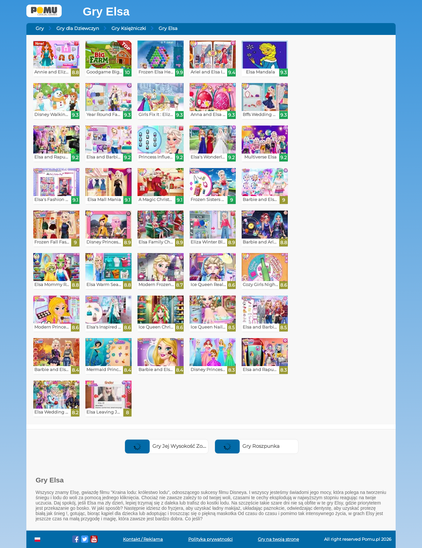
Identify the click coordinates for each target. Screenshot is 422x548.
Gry (40, 28)
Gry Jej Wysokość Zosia (167, 446)
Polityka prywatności (210, 539)
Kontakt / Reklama (143, 539)
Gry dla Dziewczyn (77, 28)
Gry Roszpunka (247, 446)
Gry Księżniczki (128, 28)
